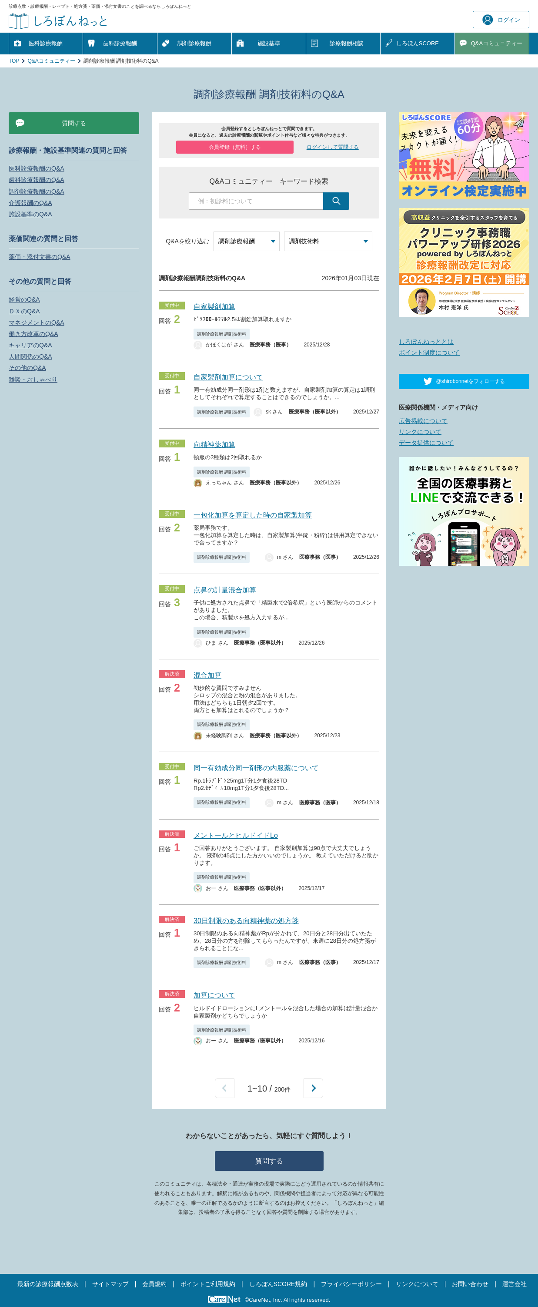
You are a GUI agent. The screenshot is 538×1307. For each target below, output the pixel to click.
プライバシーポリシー (351, 1283)
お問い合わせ (470, 1283)
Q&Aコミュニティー (51, 61)
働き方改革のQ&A (33, 333)
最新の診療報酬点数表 (47, 1283)
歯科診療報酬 (120, 43)
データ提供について (426, 442)
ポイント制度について (429, 352)
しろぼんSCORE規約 (278, 1283)
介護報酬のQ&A (30, 202)
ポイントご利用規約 (207, 1283)
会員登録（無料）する (235, 147)
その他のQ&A (27, 367)
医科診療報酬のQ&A (36, 168)
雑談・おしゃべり (33, 379)
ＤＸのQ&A (24, 311)
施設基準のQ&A (30, 214)
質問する (269, 1161)
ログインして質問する (333, 147)
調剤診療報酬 (194, 43)
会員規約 (154, 1283)
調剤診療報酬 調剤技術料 (221, 334)
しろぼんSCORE (417, 43)
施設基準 (268, 43)
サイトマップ (110, 1283)
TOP (14, 61)
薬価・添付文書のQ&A (39, 256)
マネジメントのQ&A (36, 322)
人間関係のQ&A (30, 356)
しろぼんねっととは (426, 341)
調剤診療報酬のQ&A (36, 191)
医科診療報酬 (46, 43)
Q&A (496, 43)
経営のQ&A (24, 299)
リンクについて (420, 431)
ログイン (501, 19)
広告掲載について (423, 420)
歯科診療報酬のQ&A (36, 179)
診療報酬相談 (347, 43)
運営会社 (514, 1283)
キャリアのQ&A (30, 345)
